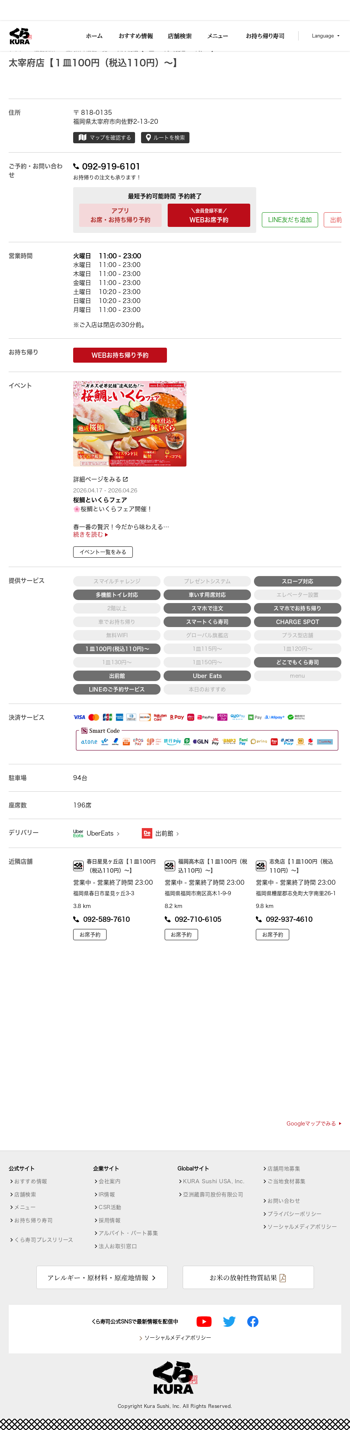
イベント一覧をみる (103, 552)
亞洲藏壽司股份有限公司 (213, 1194)
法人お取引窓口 (118, 1246)
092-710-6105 (193, 919)
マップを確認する (104, 137)
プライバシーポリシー (294, 1214)
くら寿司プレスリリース (43, 1239)
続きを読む (90, 534)
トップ (19, 49)
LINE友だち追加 (290, 220)
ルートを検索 (165, 137)
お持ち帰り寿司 (33, 1220)
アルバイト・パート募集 (128, 1233)
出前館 (167, 833)
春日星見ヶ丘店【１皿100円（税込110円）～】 (114, 866)
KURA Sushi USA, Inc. (213, 1181)
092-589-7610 (101, 919)
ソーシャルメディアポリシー (302, 1226)
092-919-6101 (107, 166)
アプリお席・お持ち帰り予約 (120, 215)
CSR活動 (110, 1207)
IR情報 (107, 1194)
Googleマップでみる (314, 1123)
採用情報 (109, 1220)
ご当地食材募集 (286, 1181)
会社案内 (109, 1181)
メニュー (25, 1207)
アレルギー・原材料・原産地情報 (97, 1277)
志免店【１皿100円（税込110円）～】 (294, 866)
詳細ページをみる (100, 479)
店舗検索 (48, 49)
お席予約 (90, 934)
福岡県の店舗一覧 (89, 49)
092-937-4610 (284, 919)
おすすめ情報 (30, 1181)
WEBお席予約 (208, 214)
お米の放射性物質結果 (243, 1277)
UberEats (103, 833)
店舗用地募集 (283, 1168)
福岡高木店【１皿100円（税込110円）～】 (206, 866)
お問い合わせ (283, 1200)
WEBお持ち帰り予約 (120, 355)
